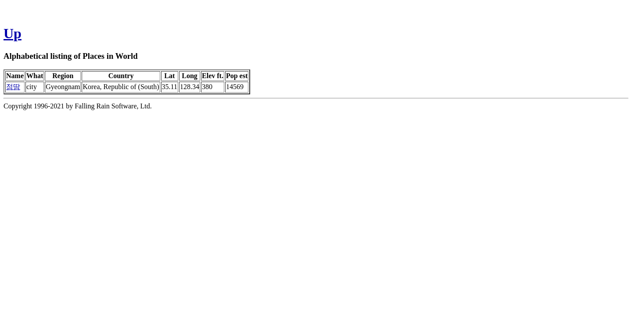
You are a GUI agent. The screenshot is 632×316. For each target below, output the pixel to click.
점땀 (13, 86)
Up (13, 33)
